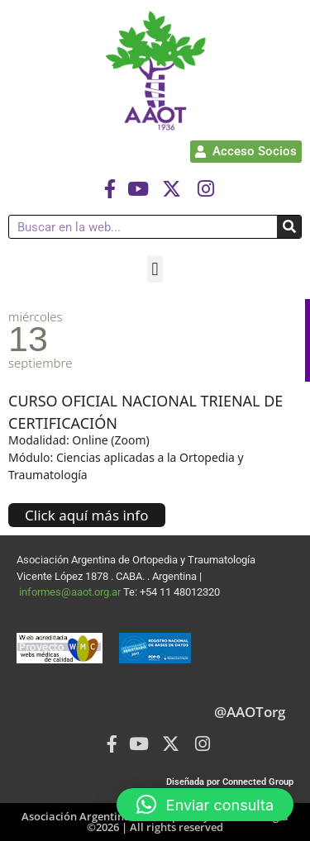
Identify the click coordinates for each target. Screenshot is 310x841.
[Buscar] (289, 227)
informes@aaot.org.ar (71, 592)
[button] (155, 269)
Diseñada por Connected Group (229, 782)
